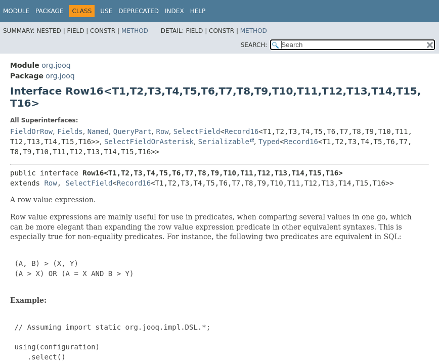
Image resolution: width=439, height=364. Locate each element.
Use (106, 11)
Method (134, 30)
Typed (269, 142)
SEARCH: (254, 45)
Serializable (223, 142)
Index (174, 11)
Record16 (241, 131)
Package (49, 11)
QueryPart (132, 131)
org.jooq (55, 65)
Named (98, 131)
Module (16, 11)
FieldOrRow (31, 131)
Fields (70, 131)
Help (198, 11)
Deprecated (138, 11)
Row (162, 131)
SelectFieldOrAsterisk (149, 142)
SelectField (197, 131)
